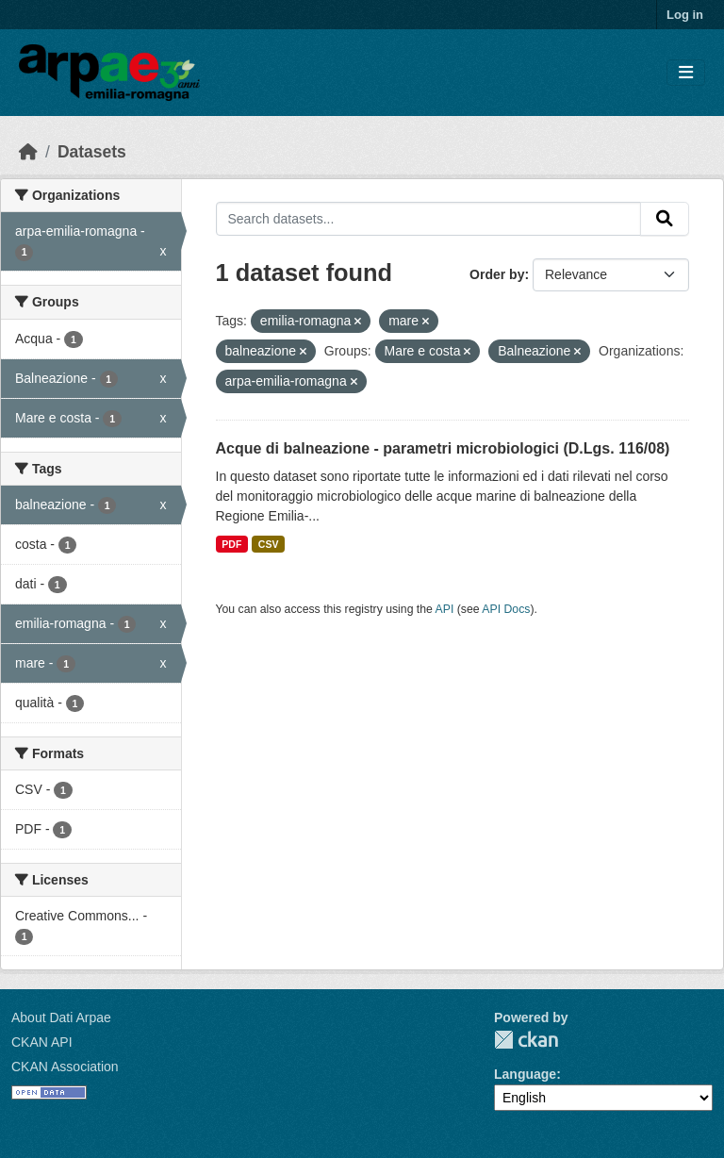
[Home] (28, 151)
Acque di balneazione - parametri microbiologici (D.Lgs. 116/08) (443, 448)
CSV (268, 544)
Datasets (92, 151)
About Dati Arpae (61, 1017)
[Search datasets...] (429, 219)
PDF (231, 544)
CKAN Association (65, 1066)
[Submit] (664, 219)
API (445, 609)
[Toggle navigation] (685, 73)
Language (525, 1074)
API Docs (506, 609)
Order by (496, 274)
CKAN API (42, 1042)
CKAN (526, 1040)
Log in (684, 15)
